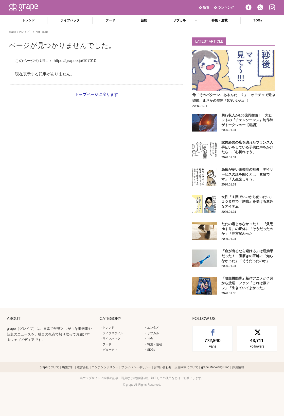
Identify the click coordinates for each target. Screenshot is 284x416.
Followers (257, 343)
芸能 (144, 20)
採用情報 (238, 367)
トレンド (28, 20)
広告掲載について (186, 367)
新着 (206, 7)
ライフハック (70, 20)
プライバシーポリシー (136, 367)
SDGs (257, 20)
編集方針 (68, 367)
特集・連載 (220, 20)
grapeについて (49, 367)
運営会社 (83, 367)
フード (110, 20)
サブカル (179, 20)
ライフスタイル (113, 333)
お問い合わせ (163, 367)
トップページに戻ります (96, 94)
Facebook (248, 7)
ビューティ (110, 349)
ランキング (226, 7)
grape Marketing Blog (215, 367)
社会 (150, 338)
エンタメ (153, 327)
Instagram (272, 7)
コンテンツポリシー (105, 367)
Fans (212, 343)
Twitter (260, 7)
